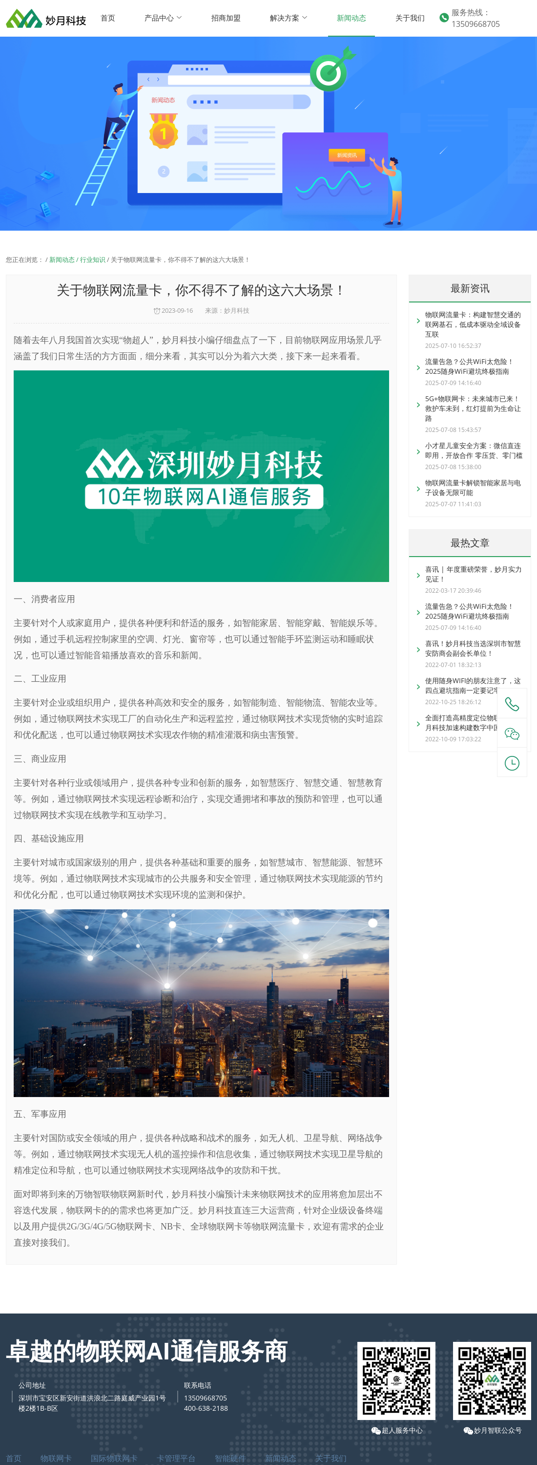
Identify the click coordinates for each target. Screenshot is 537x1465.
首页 (108, 17)
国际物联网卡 (114, 1458)
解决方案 (289, 17)
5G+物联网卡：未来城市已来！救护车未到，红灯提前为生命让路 (473, 408)
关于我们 (410, 17)
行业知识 (92, 259)
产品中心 (163, 17)
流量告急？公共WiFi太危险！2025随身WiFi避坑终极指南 (469, 366)
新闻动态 (351, 17)
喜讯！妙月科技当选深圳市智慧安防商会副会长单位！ (473, 648)
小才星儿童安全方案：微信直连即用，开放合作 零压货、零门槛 (474, 450)
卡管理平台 (176, 1458)
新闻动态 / (64, 259)
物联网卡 (56, 1458)
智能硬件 (230, 1458)
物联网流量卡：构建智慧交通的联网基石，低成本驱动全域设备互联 (473, 324)
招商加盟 (226, 17)
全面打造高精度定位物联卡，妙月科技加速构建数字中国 (473, 722)
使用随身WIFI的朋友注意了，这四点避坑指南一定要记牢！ (473, 685)
